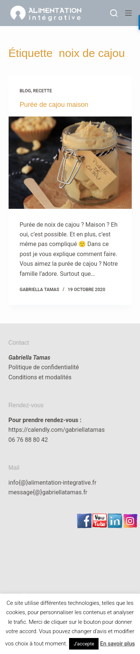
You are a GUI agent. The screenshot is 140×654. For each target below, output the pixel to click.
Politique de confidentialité (44, 367)
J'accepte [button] (84, 644)
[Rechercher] (114, 13)
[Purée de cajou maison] (70, 163)
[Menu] (128, 13)
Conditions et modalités (40, 377)
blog (25, 90)
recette (42, 90)
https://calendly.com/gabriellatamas (57, 429)
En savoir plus (117, 643)
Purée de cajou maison (54, 104)
